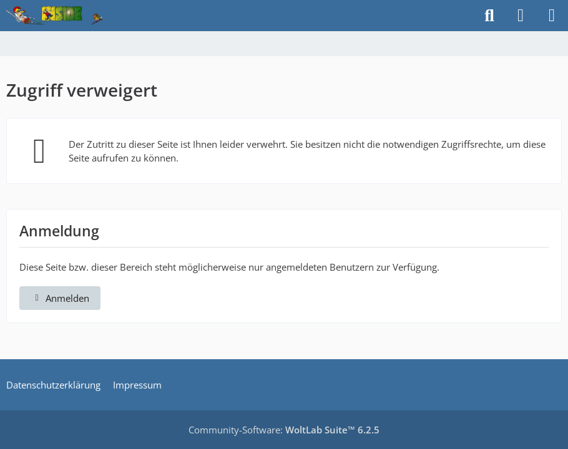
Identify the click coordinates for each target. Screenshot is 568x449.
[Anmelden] (520, 15)
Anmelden (60, 298)
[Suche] (489, 15)
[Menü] (551, 15)
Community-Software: (284, 429)
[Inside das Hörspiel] (54, 15)
